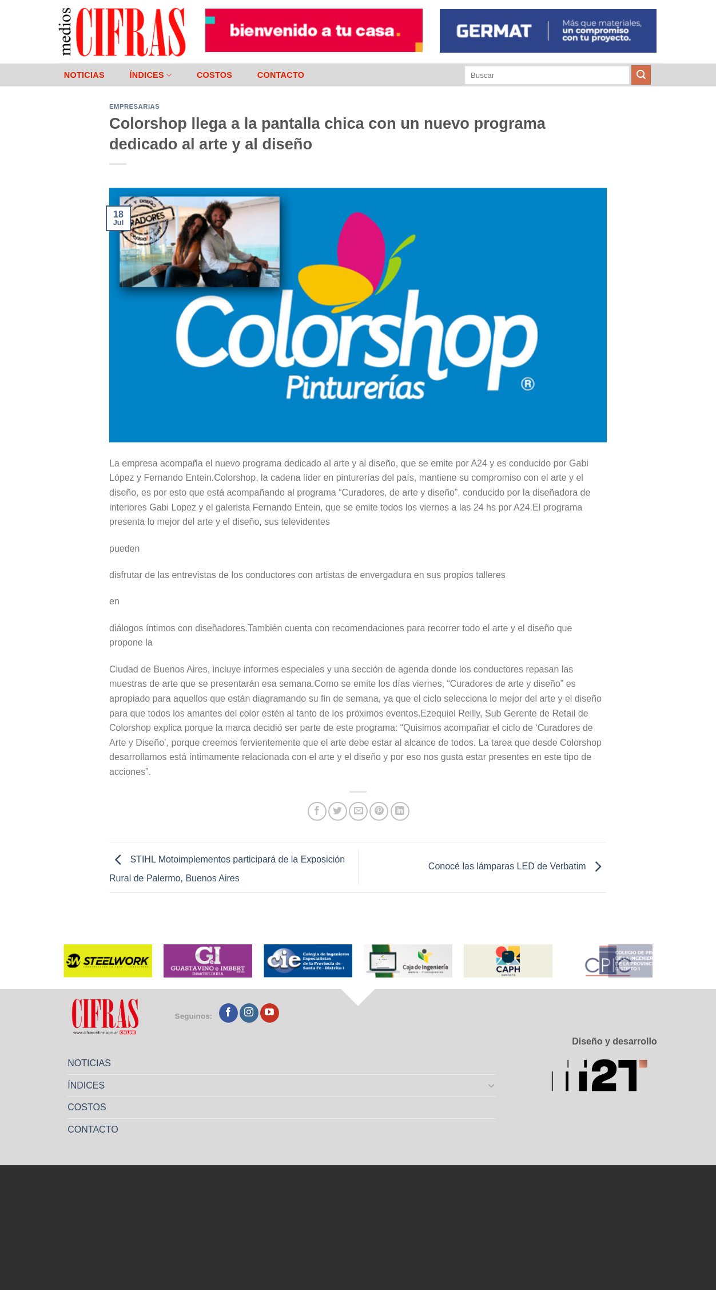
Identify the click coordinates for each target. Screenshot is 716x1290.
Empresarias (134, 106)
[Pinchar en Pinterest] (378, 811)
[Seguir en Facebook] (228, 1013)
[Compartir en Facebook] (317, 811)
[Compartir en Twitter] (337, 811)
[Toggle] (491, 1085)
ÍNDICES (150, 75)
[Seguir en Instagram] (249, 1013)
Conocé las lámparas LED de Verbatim (517, 867)
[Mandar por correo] (358, 811)
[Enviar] (641, 75)
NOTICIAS (84, 75)
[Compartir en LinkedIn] (400, 811)
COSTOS (214, 75)
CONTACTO (281, 75)
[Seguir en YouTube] (269, 1013)
